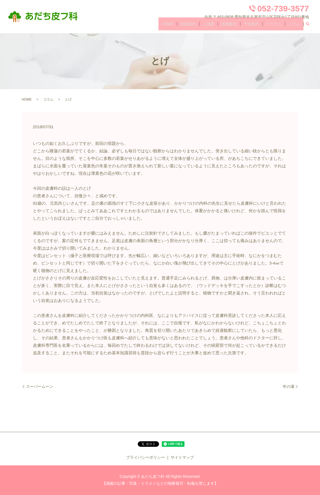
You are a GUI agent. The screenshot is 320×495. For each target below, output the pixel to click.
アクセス (278, 26)
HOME (187, 26)
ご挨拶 (222, 26)
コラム (295, 26)
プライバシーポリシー (145, 457)
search (307, 26)
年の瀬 (288, 386)
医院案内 (204, 26)
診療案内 (239, 26)
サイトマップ (182, 457)
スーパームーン (39, 386)
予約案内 (259, 26)
